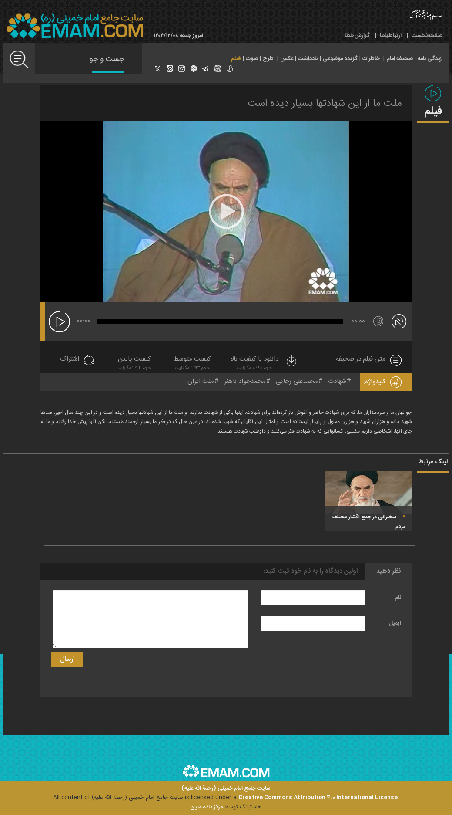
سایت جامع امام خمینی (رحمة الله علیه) (226, 788)
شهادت (337, 381)
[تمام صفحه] (399, 320)
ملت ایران (200, 381)
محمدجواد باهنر (245, 381)
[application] (226, 211)
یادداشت (308, 59)
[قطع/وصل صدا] (378, 321)
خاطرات (371, 59)
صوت (252, 59)
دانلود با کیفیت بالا (264, 364)
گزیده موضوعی (340, 59)
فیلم (236, 59)
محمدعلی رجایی (297, 381)
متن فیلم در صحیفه (360, 360)
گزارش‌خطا (357, 36)
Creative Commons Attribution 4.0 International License (318, 797)
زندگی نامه (430, 59)
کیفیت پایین (134, 364)
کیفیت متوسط (192, 364)
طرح (268, 59)
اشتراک (69, 360)
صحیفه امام (399, 59)
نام (398, 597)
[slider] (220, 321)
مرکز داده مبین (207, 807)
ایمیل (395, 623)
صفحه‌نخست (427, 36)
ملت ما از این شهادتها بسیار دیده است (325, 103)
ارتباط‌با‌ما (391, 36)
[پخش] (59, 322)
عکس (286, 59)
